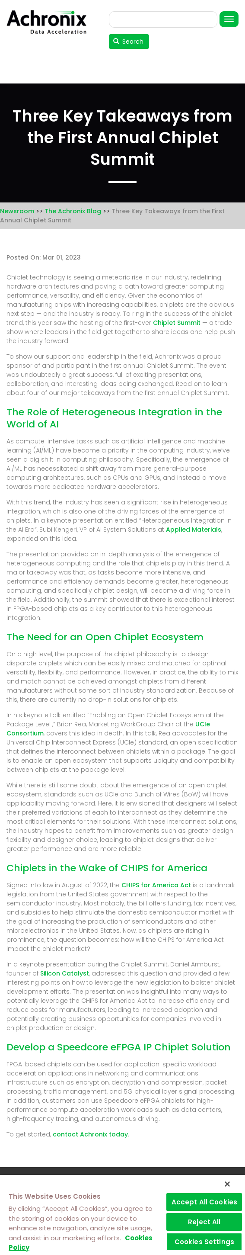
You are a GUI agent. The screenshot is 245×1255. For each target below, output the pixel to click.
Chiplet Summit (176, 322)
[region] (122, 1215)
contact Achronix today (90, 1134)
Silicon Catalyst (64, 973)
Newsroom (17, 211)
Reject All (204, 1221)
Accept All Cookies (205, 1202)
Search (128, 41)
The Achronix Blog (73, 211)
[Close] (227, 1184)
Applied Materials (193, 529)
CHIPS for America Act (156, 885)
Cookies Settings (204, 1241)
